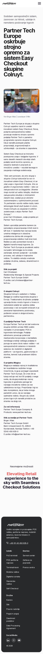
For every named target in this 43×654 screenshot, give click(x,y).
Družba (9, 595)
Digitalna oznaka (13, 576)
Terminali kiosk (12, 567)
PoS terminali (11, 555)
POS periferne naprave (12, 561)
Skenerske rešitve (10, 582)
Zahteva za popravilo (27, 561)
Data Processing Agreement (13, 626)
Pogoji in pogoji (12, 614)
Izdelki (9, 551)
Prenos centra (29, 567)
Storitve (26, 551)
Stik (7, 604)
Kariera (9, 600)
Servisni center (29, 555)
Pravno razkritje (13, 609)
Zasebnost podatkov (10, 619)
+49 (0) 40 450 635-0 (19, 543)
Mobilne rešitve (12, 572)
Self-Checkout (12, 588)
